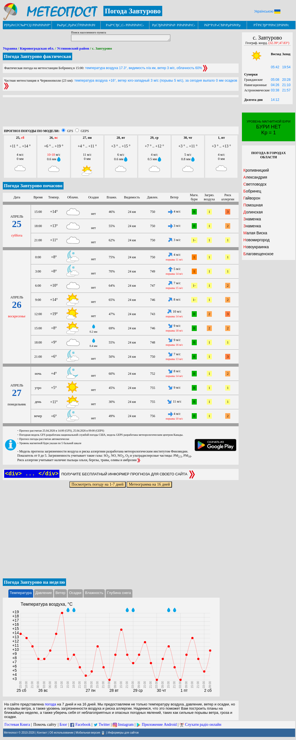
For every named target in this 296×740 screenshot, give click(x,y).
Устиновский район (73, 48)
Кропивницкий (256, 170)
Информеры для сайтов (123, 732)
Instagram (126, 724)
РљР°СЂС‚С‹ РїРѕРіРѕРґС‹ (125, 25)
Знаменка (252, 219)
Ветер (60, 593)
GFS (70, 131)
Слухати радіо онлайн (203, 724)
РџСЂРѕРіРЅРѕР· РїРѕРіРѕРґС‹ (173, 25)
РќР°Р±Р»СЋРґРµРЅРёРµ (222, 25)
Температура (21, 593)
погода (50, 704)
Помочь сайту (44, 724)
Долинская (253, 212)
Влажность (94, 593)
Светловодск (254, 184)
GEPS (85, 131)
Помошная (253, 205)
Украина (10, 48)
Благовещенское (258, 254)
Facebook (82, 724)
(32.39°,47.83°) (278, 43)
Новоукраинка (256, 247)
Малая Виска (255, 233)
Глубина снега (119, 593)
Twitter (104, 724)
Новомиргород (256, 240)
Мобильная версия (88, 732)
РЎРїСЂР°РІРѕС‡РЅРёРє (271, 25)
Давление (43, 593)
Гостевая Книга (17, 724)
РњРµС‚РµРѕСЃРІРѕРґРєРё (76, 25)
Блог (63, 724)
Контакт (42, 732)
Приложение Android (159, 724)
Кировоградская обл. (37, 48)
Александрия (255, 177)
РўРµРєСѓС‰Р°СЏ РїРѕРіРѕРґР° (27, 25)
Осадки (75, 593)
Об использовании (61, 732)
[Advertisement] (121, 113)
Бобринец (252, 191)
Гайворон (251, 198)
